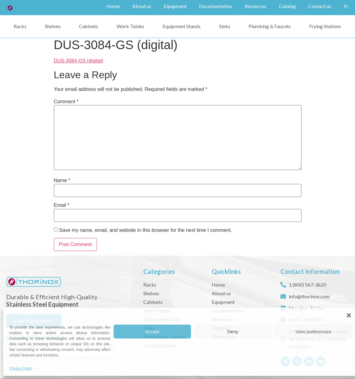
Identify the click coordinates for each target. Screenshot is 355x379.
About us (141, 6)
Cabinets (88, 26)
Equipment (175, 6)
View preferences (313, 331)
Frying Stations (325, 26)
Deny (232, 331)
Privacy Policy (20, 368)
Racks (20, 26)
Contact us (319, 6)
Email (62, 204)
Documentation (215, 6)
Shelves (53, 26)
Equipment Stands (181, 26)
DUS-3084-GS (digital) (78, 60)
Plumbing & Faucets (270, 26)
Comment (66, 101)
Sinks (224, 26)
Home (113, 6)
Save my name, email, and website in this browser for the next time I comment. (145, 230)
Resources (255, 6)
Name (62, 180)
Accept (152, 331)
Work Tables (130, 26)
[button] (349, 315)
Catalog (287, 6)
